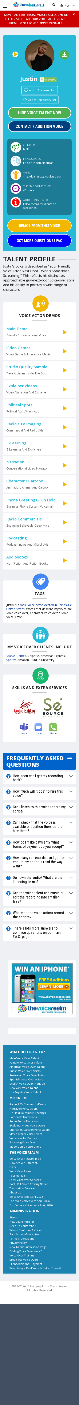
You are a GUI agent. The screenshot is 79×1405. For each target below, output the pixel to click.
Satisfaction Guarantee (24, 1234)
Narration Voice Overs (23, 1108)
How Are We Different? (23, 1163)
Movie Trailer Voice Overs (25, 1134)
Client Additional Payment (25, 1264)
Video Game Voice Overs (25, 1146)
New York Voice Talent (23, 1088)
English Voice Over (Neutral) (27, 1083)
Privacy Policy (18, 1243)
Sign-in (13, 1217)
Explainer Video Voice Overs (27, 1125)
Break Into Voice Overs (24, 1260)
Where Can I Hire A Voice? (25, 1230)
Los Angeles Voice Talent (25, 1092)
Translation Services (22, 1188)
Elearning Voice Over (22, 1142)
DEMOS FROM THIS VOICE (39, 225)
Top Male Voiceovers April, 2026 (29, 1201)
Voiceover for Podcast (23, 1138)
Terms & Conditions (21, 1238)
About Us (15, 1192)
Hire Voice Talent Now (39, 112)
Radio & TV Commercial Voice (27, 1104)
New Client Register (21, 1221)
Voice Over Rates (20, 1171)
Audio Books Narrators (24, 1121)
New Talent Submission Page (28, 1247)
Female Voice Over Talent (25, 1062)
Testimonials (17, 1175)
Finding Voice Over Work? (25, 1251)
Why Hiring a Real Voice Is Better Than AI (35, 1268)
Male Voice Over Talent (24, 1058)
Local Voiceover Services (25, 1180)
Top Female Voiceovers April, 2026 (31, 1205)
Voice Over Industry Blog (25, 1159)
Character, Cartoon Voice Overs (29, 1130)
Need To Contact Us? (22, 1226)
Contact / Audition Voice (39, 126)
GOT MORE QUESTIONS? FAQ (39, 240)
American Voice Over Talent (27, 1067)
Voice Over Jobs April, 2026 (26, 1197)
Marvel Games (16, 656)
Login (67, 5)
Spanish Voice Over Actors (26, 1079)
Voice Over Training (21, 1255)
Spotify (11, 660)
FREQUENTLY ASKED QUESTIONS (35, 761)
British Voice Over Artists (25, 1071)
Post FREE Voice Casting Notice (28, 1184)
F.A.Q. (12, 1167)
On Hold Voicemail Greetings (27, 1113)
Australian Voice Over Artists (27, 1075)
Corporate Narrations (23, 1117)
